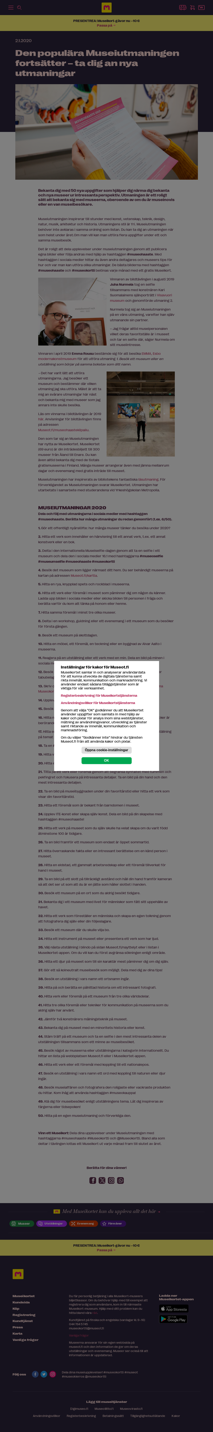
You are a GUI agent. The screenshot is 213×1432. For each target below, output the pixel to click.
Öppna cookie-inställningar (106, 750)
